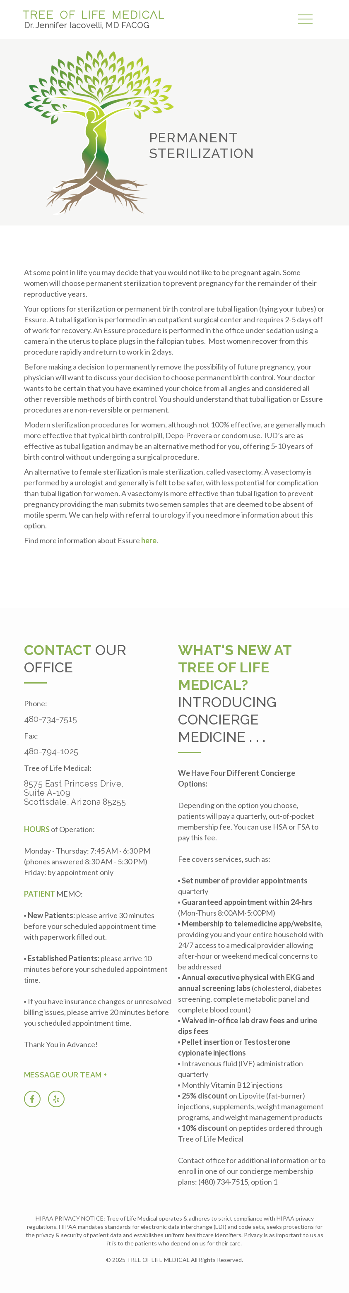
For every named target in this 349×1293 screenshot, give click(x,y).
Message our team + (65, 1074)
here (148, 540)
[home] (95, 18)
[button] (307, 20)
